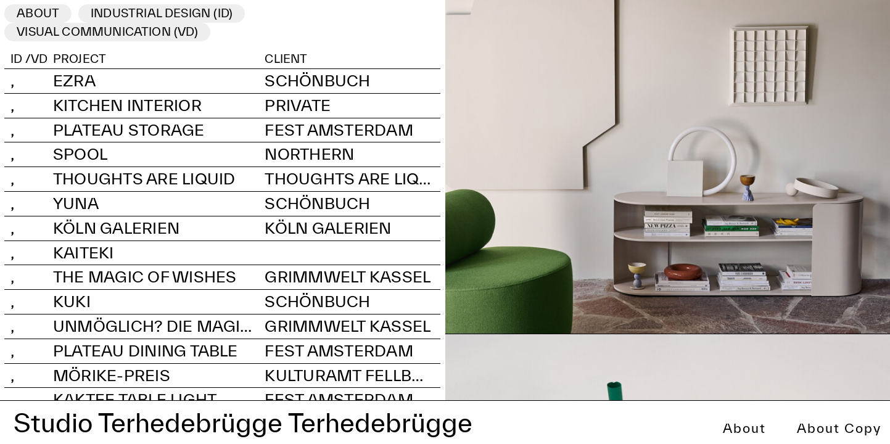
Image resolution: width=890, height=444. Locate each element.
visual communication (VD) (107, 31)
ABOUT (38, 13)
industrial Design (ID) (162, 13)
